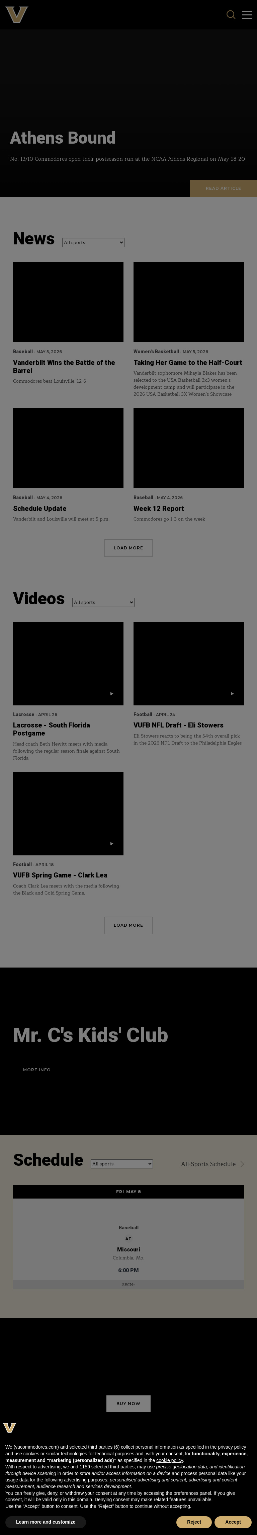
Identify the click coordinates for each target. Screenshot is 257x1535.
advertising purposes (85, 1479)
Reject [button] (194, 1522)
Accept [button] (233, 1522)
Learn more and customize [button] (45, 1522)
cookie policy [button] (169, 1460)
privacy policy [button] (232, 1447)
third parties (122, 1466)
